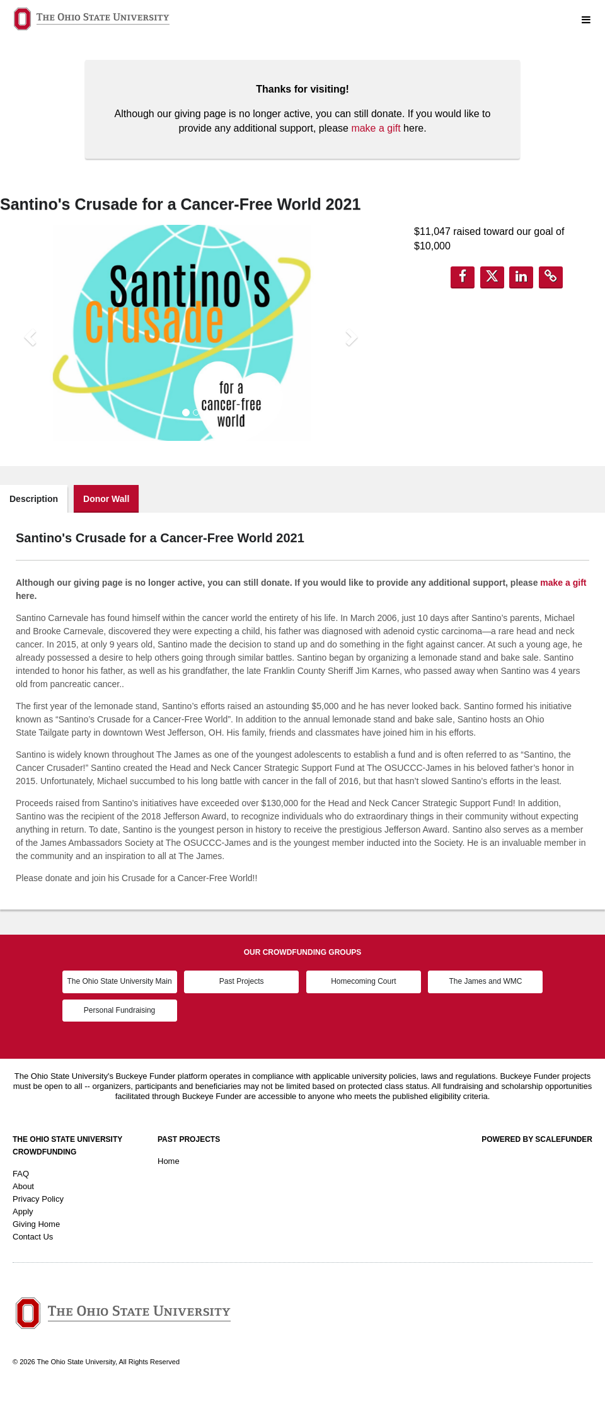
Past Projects (241, 981)
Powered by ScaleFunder (536, 1139)
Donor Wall (106, 499)
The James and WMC (485, 981)
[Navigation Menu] (585, 19)
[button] (28, 333)
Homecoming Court (363, 981)
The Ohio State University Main (119, 981)
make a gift (375, 128)
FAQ (21, 1173)
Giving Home (36, 1224)
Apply (23, 1211)
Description (33, 499)
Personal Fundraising (119, 1010)
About (23, 1186)
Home (169, 1161)
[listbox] (191, 333)
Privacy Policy (38, 1199)
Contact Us (33, 1236)
